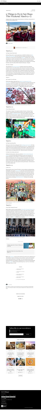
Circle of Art (18, 170)
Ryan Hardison (10, 284)
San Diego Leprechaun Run (26, 145)
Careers (6, 395)
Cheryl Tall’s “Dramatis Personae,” (27, 209)
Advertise (2, 395)
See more (20, 375)
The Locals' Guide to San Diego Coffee (21, 279)
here (18, 86)
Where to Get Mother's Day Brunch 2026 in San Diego (20, 277)
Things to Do (6, 3)
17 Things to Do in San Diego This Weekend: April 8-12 (20, 269)
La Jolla (11, 261)
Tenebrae (12, 256)
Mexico (23, 57)
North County (22, 81)
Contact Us (14, 395)
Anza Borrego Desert (19, 177)
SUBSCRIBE (27, 334)
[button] (19, 298)
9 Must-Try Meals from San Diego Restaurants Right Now (20, 274)
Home (1, 3)
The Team (10, 395)
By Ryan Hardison (10, 43)
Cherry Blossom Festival (16, 113)
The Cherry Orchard (16, 66)
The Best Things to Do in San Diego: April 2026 (20, 272)
